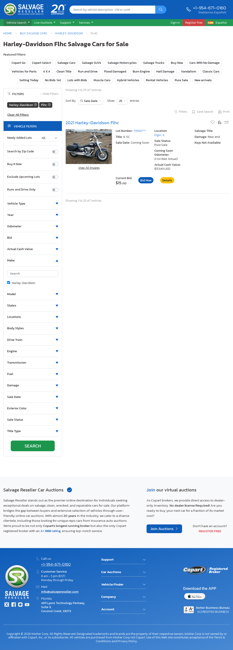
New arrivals (203, 80)
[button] (17, 22)
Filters (180, 112)
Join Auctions (162, 529)
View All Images (89, 168)
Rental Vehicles (157, 80)
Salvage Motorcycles (122, 62)
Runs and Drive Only (21, 190)
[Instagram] (20, 605)
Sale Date (90, 101)
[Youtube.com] (27, 605)
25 (121, 101)
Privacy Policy (127, 641)
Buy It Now (14, 164)
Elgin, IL (159, 135)
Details (167, 180)
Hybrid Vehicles (128, 80)
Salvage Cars (66, 62)
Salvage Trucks (153, 62)
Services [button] (84, 22)
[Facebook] (13, 605)
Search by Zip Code (20, 151)
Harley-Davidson (69, 33)
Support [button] (66, 22)
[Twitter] (6, 605)
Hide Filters (49, 94)
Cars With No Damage (204, 62)
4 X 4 (46, 71)
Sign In (175, 22)
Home (7, 33)
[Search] (160, 10)
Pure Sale (181, 80)
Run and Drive (88, 71)
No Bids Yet (53, 80)
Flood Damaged (115, 71)
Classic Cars (211, 71)
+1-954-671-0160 (209, 7)
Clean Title (64, 71)
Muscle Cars (102, 80)
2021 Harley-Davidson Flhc (92, 122)
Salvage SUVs (91, 62)
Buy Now (177, 62)
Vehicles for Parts (24, 71)
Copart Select (41, 62)
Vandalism (188, 71)
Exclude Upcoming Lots (23, 177)
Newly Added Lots (19, 138)
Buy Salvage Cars (33, 33)
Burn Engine (141, 71)
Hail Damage (165, 71)
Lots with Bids (77, 80)
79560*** (139, 130)
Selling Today (28, 80)
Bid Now (145, 180)
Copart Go (18, 62)
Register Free (210, 531)
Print (224, 112)
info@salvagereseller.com (60, 591)
